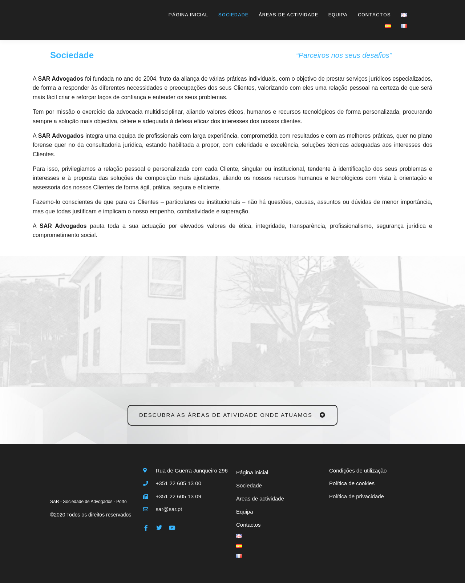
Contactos (374, 15)
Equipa (338, 15)
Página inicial (188, 15)
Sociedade (233, 15)
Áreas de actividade (288, 15)
